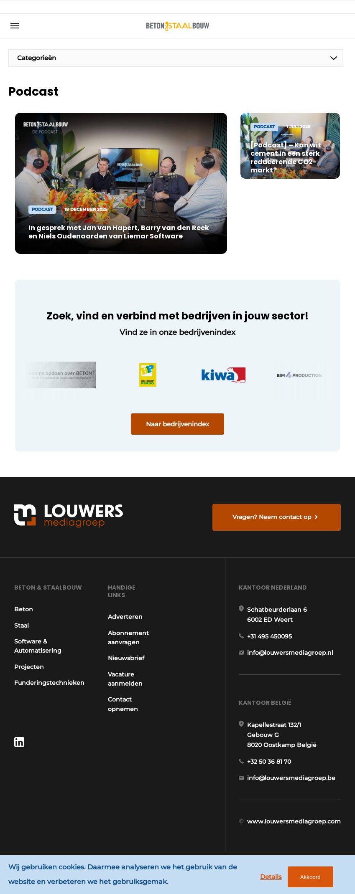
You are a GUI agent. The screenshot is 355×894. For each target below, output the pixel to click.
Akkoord (310, 877)
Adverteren (125, 616)
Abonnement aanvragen (128, 637)
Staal (21, 625)
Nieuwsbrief (126, 658)
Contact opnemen (123, 704)
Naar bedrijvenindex (177, 424)
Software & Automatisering (37, 646)
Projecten (29, 667)
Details (271, 877)
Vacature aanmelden (125, 679)
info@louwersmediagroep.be (291, 778)
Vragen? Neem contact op (272, 517)
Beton (23, 609)
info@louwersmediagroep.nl (290, 652)
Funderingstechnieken (49, 682)
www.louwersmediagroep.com (294, 821)
